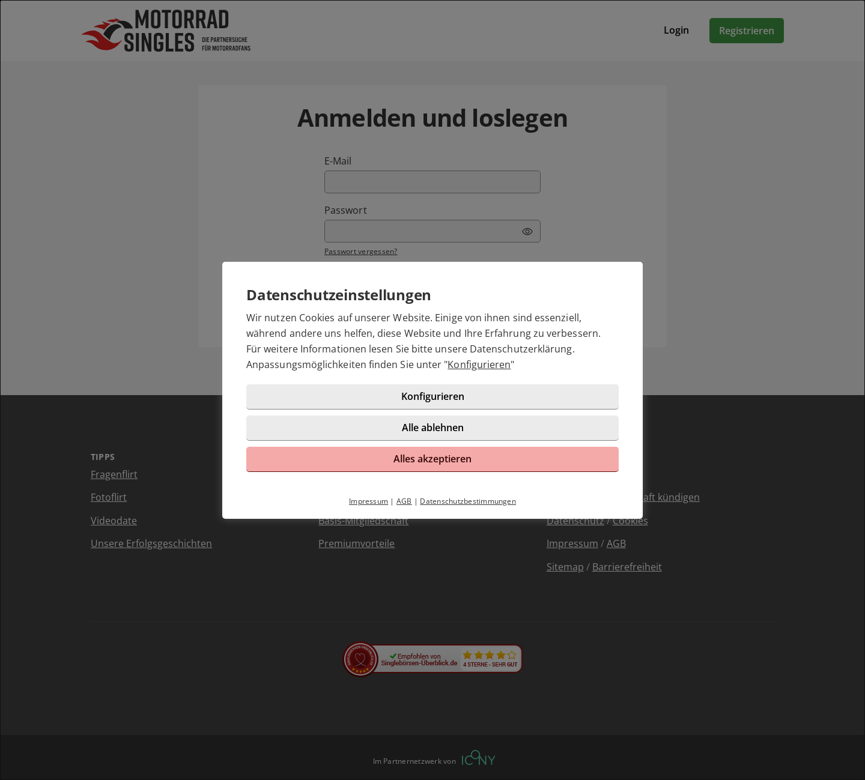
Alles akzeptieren (432, 458)
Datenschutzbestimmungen (468, 501)
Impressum (368, 501)
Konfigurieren (479, 364)
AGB (404, 501)
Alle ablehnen (433, 427)
